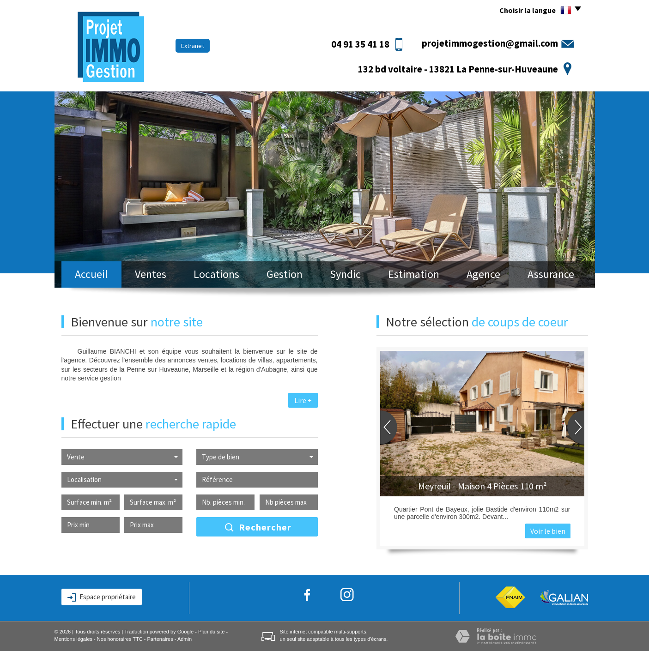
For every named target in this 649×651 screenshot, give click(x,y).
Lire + (303, 400)
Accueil (91, 274)
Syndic (345, 274)
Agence (483, 274)
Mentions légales (74, 639)
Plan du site (211, 631)
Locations (216, 274)
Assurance (551, 274)
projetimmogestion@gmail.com (490, 43)
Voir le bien (547, 531)
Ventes (150, 274)
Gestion (285, 274)
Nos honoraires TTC (120, 639)
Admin (184, 639)
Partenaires (160, 639)
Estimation (413, 274)
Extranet (192, 46)
